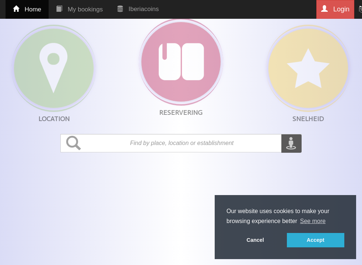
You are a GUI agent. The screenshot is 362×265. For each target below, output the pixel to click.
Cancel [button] (255, 240)
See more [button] (313, 221)
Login (335, 9)
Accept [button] (315, 240)
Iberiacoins (138, 9)
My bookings (79, 9)
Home (27, 9)
